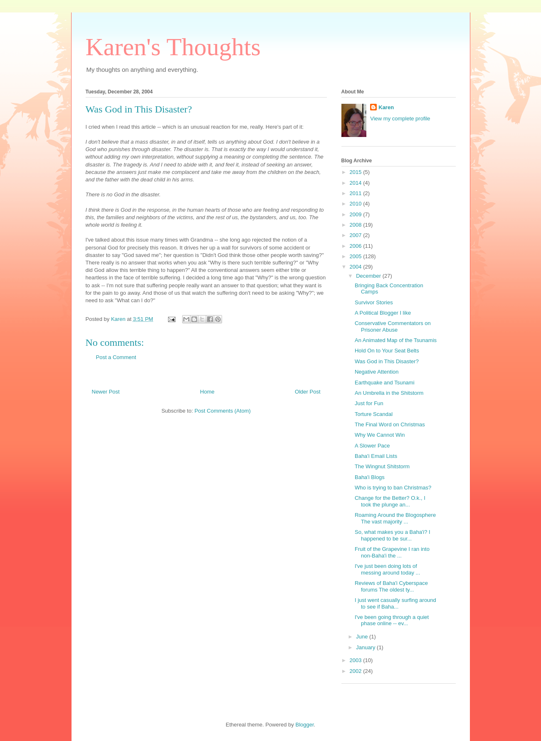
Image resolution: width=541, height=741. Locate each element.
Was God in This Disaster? (139, 109)
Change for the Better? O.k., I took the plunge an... (390, 501)
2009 (356, 214)
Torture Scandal (374, 414)
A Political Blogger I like (383, 313)
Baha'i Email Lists (376, 456)
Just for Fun (369, 403)
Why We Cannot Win (380, 435)
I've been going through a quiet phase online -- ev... (392, 620)
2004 (356, 267)
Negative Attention (377, 372)
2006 (356, 246)
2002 (356, 671)
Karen (386, 107)
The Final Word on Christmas (390, 424)
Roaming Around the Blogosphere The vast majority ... (395, 518)
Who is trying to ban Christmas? (393, 487)
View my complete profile (400, 118)
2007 (356, 235)
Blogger (304, 724)
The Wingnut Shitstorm (382, 466)
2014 (356, 183)
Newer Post (106, 392)
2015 (356, 172)
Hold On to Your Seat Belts (387, 350)
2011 (356, 193)
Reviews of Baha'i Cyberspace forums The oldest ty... (391, 586)
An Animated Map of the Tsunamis (396, 340)
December (369, 276)
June (362, 636)
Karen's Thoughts (173, 47)
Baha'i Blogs (370, 477)
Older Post (307, 392)
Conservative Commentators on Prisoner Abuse (393, 326)
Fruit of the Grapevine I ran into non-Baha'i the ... (392, 552)
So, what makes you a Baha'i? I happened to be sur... (392, 535)
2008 (356, 225)
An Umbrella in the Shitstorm (389, 393)
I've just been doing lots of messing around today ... (387, 569)
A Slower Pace (372, 446)
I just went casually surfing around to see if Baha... (395, 603)
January (366, 647)
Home (207, 392)
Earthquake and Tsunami (385, 382)
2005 (356, 256)
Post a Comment (116, 357)
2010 (356, 204)
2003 (356, 660)
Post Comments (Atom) (223, 411)
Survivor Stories (374, 302)
